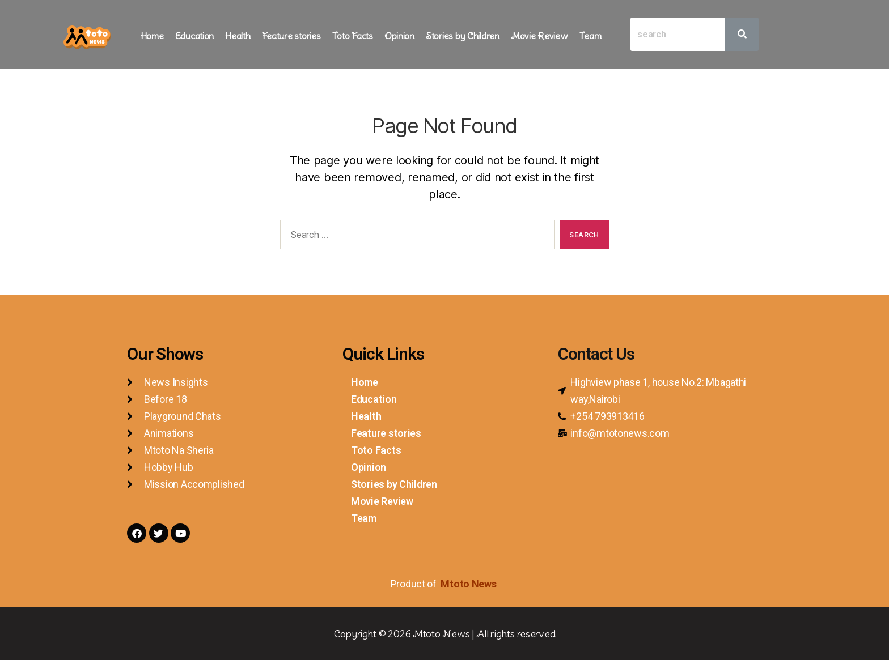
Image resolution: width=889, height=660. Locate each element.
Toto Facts (352, 35)
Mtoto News (469, 584)
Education (194, 35)
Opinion (399, 35)
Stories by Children (462, 35)
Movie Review (539, 35)
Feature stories (291, 35)
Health (237, 35)
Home (152, 35)
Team (590, 35)
